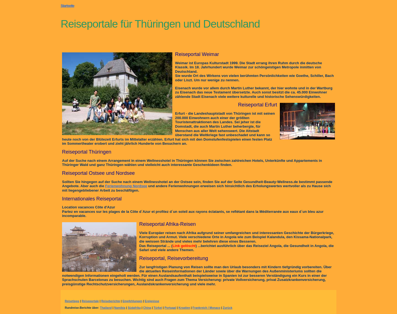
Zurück (227, 307)
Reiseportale (90, 301)
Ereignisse (152, 301)
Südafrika (134, 307)
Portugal (170, 307)
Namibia (119, 307)
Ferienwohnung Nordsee (126, 186)
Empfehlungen (132, 301)
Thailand (106, 307)
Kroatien (184, 307)
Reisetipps (72, 301)
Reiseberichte (110, 301)
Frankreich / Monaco (206, 307)
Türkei (158, 307)
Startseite (67, 6)
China (147, 307)
